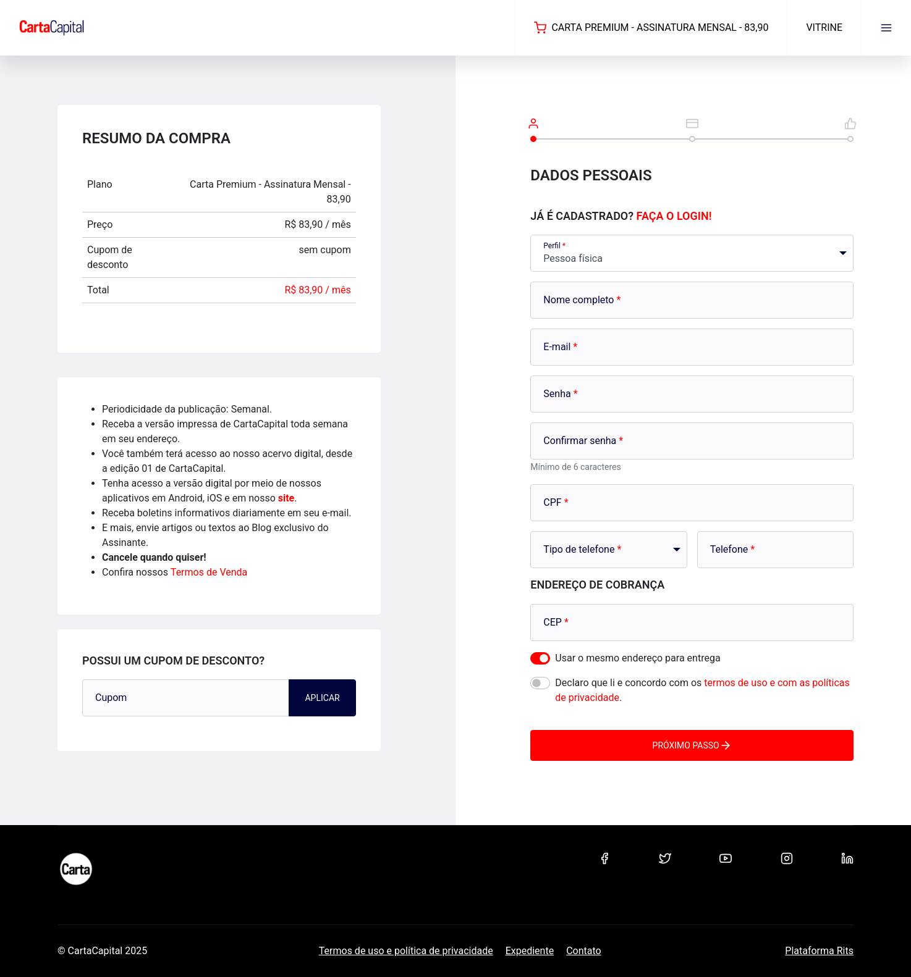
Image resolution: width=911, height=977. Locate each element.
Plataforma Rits (819, 951)
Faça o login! (674, 215)
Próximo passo (692, 745)
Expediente (530, 951)
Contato (583, 951)
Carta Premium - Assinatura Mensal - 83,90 (651, 28)
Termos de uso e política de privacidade (406, 951)
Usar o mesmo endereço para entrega (637, 658)
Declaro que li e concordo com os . (702, 690)
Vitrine (824, 27)
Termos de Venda (209, 572)
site (286, 498)
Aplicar (322, 698)
